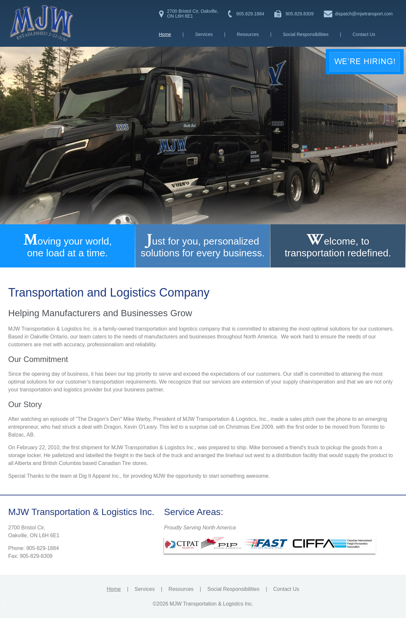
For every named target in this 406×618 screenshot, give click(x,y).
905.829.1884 (250, 13)
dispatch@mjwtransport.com (364, 13)
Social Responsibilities (305, 34)
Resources (248, 34)
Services (204, 34)
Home (165, 34)
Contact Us (364, 34)
